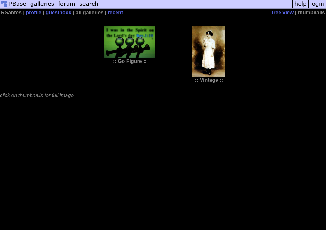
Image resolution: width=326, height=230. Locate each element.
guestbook (59, 12)
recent (115, 12)
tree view (283, 12)
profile (33, 12)
